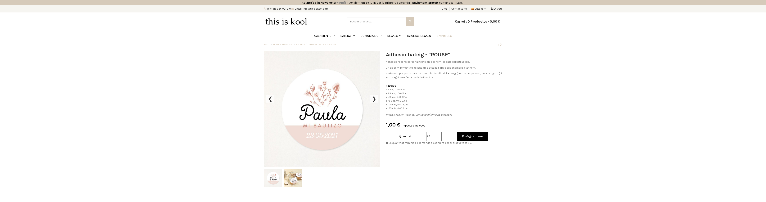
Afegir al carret (472, 136)
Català (479, 8)
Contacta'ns (459, 8)
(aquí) (341, 2)
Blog (445, 8)
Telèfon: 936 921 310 (278, 8)
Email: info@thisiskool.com (311, 8)
